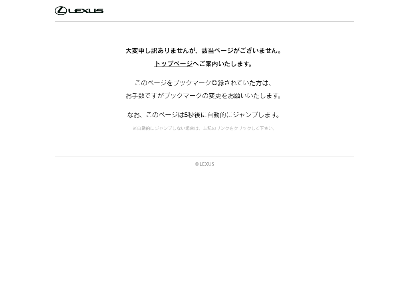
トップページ (173, 64)
